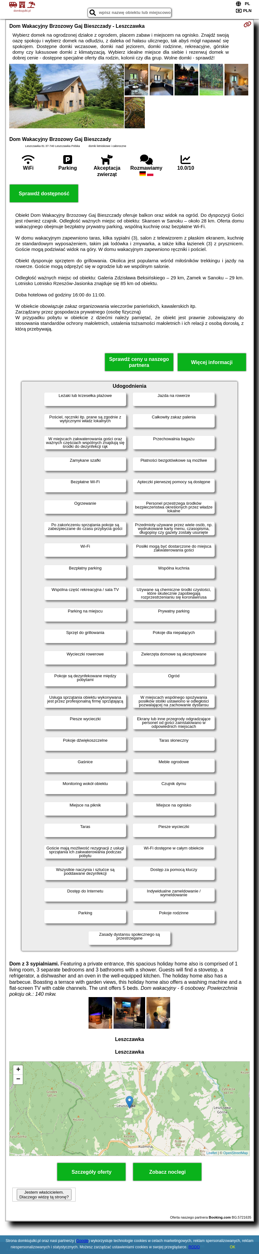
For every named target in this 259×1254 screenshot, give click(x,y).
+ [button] (18, 1070)
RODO (194, 1247)
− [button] (18, 1079)
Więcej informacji (211, 362)
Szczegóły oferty (91, 1172)
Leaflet (212, 1153)
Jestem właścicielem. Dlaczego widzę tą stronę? (44, 1194)
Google (82, 1241)
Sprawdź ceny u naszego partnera (139, 362)
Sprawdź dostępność (44, 193)
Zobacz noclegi (167, 1172)
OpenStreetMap (235, 1153)
